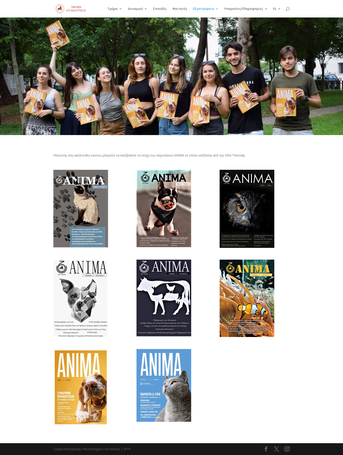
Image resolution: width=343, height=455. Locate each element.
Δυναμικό (135, 9)
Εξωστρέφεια (203, 9)
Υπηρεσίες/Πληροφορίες (243, 9)
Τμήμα (112, 9)
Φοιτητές (179, 9)
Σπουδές (160, 9)
